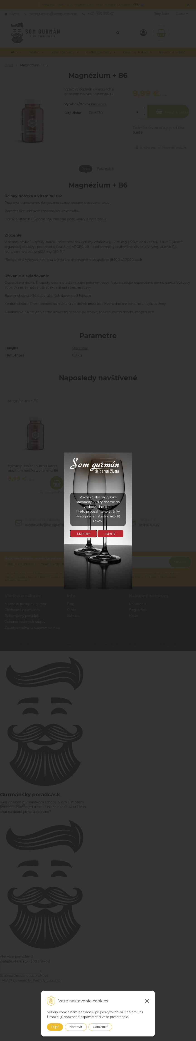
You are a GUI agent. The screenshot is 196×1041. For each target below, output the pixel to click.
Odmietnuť (100, 1027)
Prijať (55, 1027)
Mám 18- (110, 533)
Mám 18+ (83, 533)
